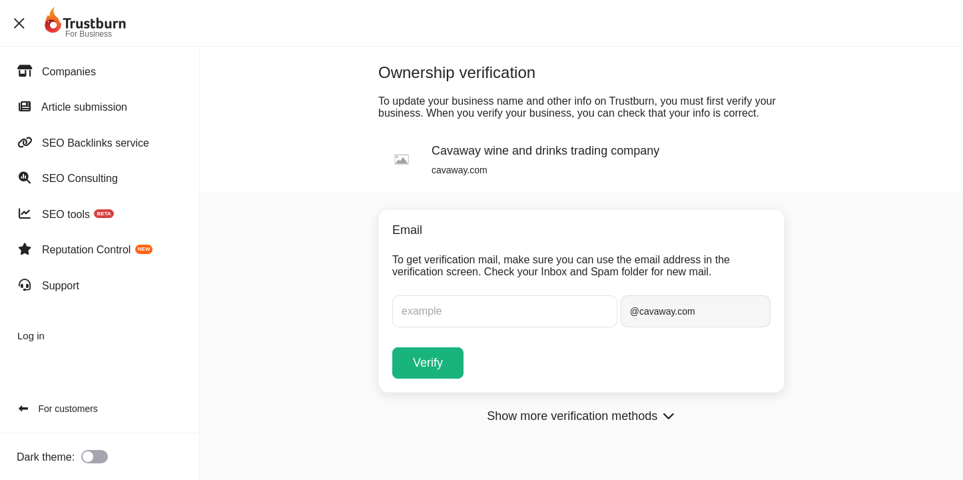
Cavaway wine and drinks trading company (545, 150)
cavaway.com (459, 170)
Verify (428, 362)
